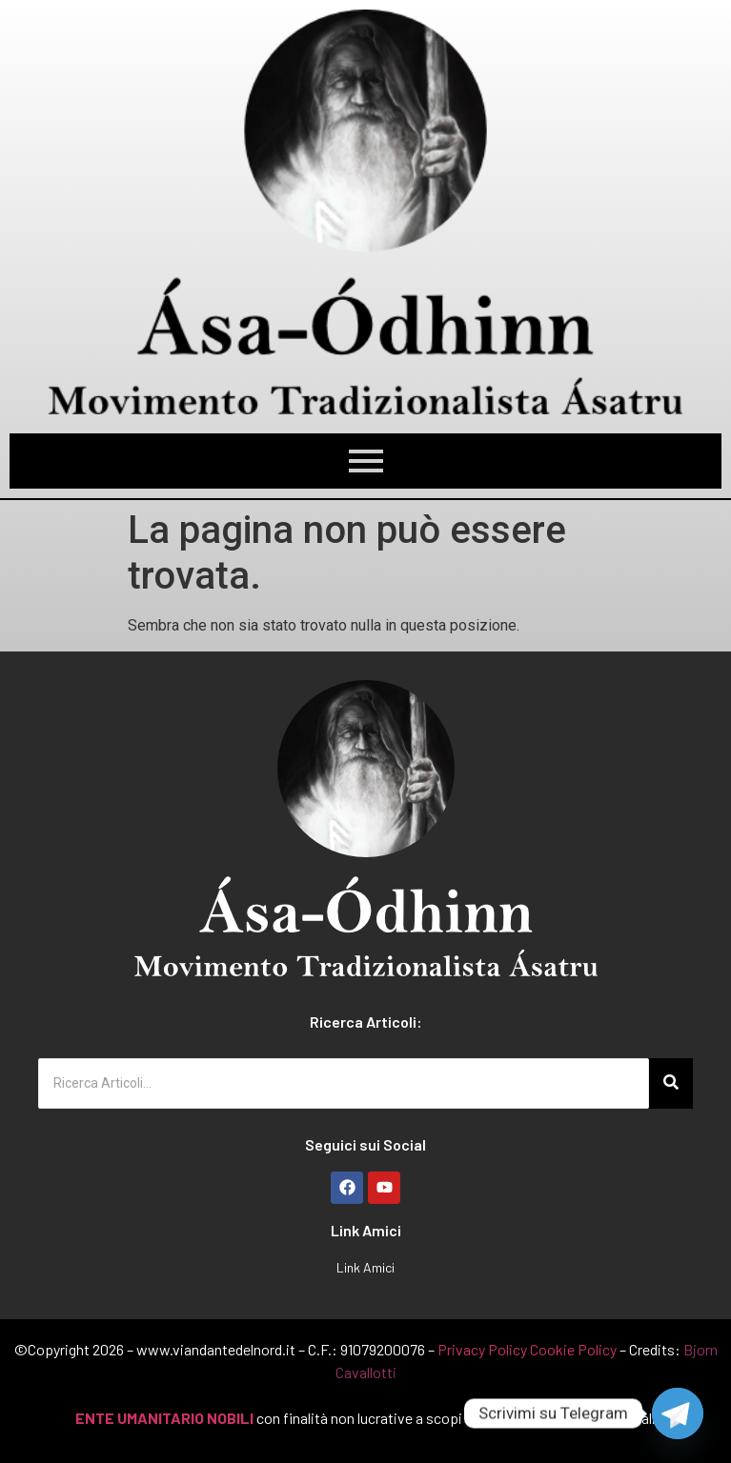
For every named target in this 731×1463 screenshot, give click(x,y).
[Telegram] (677, 1413)
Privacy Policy (482, 1349)
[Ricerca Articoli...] (343, 1083)
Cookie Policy (573, 1349)
